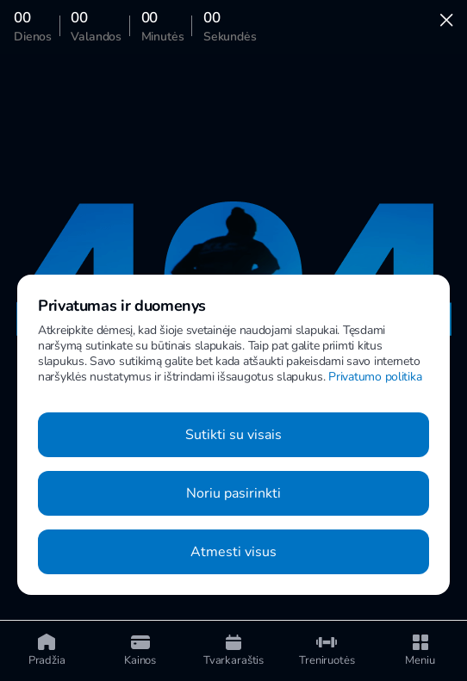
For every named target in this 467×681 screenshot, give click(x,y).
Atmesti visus (233, 551)
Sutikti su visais (233, 434)
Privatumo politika (374, 376)
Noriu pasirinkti (233, 493)
